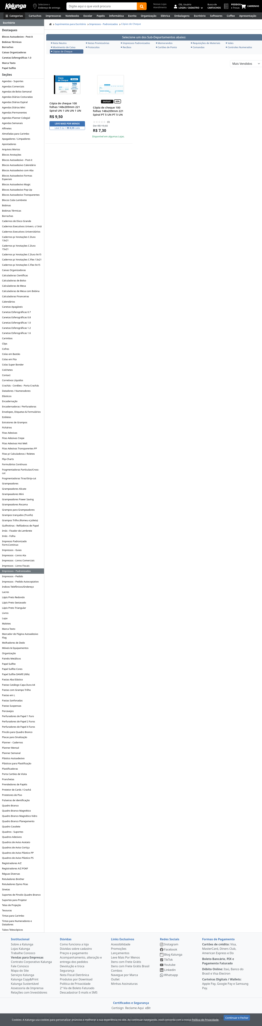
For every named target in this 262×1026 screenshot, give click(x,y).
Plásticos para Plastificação (16, 763)
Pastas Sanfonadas (12, 700)
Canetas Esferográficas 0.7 (16, 312)
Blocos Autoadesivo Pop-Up (17, 189)
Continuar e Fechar (236, 1019)
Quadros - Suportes (12, 831)
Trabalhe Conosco (23, 953)
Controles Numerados (239, 47)
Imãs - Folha (8, 536)
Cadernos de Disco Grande (16, 221)
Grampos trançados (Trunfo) (17, 515)
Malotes (6, 623)
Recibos (126, 47)
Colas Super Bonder (13, 364)
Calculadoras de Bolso (14, 280)
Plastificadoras (10, 768)
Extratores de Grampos (14, 422)
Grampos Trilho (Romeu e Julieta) (20, 520)
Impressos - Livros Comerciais (18, 560)
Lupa (4, 618)
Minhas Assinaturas (124, 984)
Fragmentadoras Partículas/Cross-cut (20, 471)
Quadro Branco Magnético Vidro (19, 816)
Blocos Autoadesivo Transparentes (20, 194)
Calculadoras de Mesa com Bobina (20, 291)
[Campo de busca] (101, 6)
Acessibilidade (120, 944)
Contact (6, 375)
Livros (5, 613)
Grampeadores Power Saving (18, 499)
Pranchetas (8, 779)
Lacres (5, 592)
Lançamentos (120, 953)
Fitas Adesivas (9, 432)
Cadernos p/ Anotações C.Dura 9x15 (21, 254)
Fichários (7, 427)
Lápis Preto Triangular (14, 607)
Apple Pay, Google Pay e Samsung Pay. (225, 983)
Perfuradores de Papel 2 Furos (18, 721)
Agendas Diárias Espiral (15, 102)
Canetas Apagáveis (12, 306)
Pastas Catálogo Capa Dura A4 (18, 684)
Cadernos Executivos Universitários (21, 231)
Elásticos (6, 396)
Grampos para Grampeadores (18, 509)
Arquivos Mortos (11, 149)
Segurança (67, 971)
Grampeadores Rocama (15, 504)
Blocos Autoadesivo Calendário (19, 165)
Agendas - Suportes (12, 81)
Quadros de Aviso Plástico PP (18, 852)
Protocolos (93, 47)
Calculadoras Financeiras (15, 296)
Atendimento (160, 7)
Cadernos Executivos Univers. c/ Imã (21, 226)
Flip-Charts (8, 459)
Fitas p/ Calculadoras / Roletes (18, 453)
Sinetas (6, 889)
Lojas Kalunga (20, 949)
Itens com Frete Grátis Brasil (130, 966)
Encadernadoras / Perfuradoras (19, 406)
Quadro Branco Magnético (16, 810)
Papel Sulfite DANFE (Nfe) (15, 674)
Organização (9, 653)
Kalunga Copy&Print (24, 979)
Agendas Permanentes (14, 112)
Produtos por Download (76, 979)
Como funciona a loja (74, 944)
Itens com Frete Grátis (126, 962)
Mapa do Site (20, 971)
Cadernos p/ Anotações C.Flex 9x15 (21, 264)
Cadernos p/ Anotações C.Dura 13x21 (18, 238)
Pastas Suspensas (11, 705)
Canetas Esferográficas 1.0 (16, 57)
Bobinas (6, 205)
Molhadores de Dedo (13, 642)
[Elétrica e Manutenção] (165, 15)
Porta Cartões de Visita (14, 774)
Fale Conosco (20, 966)
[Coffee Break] (231, 15)
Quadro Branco (10, 805)
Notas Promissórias (97, 43)
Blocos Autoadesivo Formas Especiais (17, 177)
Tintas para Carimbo (13, 915)
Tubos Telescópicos (12, 929)
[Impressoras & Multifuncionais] (53, 15)
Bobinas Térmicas (11, 42)
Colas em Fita (9, 359)
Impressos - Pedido (12, 576)
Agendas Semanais (12, 123)
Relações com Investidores (29, 992)
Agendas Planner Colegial (16, 117)
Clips (4, 343)
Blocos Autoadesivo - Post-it (17, 36)
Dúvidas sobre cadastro (76, 949)
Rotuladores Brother (13, 879)
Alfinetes (6, 128)
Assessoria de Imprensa (27, 988)
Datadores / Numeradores (16, 390)
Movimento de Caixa (63, 47)
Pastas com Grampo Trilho (16, 690)
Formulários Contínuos (14, 464)
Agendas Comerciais (13, 86)
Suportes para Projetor (14, 900)
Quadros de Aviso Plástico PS (17, 857)
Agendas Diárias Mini (13, 107)
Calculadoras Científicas (15, 275)
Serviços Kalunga (22, 975)
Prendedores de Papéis (14, 784)
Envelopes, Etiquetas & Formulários (21, 411)
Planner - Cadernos (12, 742)
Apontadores (9, 144)
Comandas (198, 47)
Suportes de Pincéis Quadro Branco (21, 894)
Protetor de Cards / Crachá (16, 789)
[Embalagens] (182, 15)
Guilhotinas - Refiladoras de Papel (20, 525)
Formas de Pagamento (218, 939)
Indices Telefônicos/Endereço (18, 586)
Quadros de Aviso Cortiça (15, 847)
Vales (229, 43)
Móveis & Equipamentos (15, 648)
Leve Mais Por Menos (125, 957)
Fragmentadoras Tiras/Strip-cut (19, 478)
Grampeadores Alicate (14, 488)
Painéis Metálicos (11, 658)
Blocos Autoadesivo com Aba (17, 170)
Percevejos (8, 711)
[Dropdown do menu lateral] (22, 22)
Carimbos (7, 338)
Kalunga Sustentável (25, 984)
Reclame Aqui (134, 1008)
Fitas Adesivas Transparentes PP (19, 448)
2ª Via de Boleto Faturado (77, 988)
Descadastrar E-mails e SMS (79, 992)
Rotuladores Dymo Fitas (15, 884)
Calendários (8, 301)
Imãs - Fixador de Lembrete (17, 530)
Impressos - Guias (11, 550)
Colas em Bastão (11, 354)
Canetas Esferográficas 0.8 (16, 317)
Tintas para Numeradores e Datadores (17, 922)
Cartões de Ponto (166, 47)
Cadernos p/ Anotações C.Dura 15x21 (18, 247)
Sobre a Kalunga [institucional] (22, 944)
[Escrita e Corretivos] (132, 15)
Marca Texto (8, 63)
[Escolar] (88, 15)
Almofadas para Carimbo (15, 133)
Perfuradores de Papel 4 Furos (18, 726)
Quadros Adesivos (12, 837)
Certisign (118, 1008)
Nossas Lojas (159, 4)
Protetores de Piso (12, 795)
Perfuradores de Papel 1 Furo (18, 716)
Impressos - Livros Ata (14, 555)
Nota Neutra (59, 43)
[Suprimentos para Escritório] (200, 15)
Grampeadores (10, 483)
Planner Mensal (10, 747)
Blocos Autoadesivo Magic (16, 184)
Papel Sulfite (9, 68)
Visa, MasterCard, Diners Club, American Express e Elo (219, 948)
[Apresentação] (248, 15)
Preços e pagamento (74, 953)
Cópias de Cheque (131, 24)
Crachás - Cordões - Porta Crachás (20, 385)
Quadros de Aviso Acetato (16, 842)
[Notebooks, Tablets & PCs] (72, 15)
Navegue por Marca (124, 975)
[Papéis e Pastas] (100, 15)
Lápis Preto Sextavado (14, 602)
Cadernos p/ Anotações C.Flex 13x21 (21, 259)
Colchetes (7, 369)
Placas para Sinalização (14, 737)
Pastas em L (8, 695)
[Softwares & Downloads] (216, 15)
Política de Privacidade (75, 984)
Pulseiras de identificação (16, 800)
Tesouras (7, 910)
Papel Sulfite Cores (12, 669)
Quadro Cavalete (11, 826)
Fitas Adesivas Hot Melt (14, 443)
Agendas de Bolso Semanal (16, 91)
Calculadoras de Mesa (14, 285)
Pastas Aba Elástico (12, 679)
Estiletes (6, 417)
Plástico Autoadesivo (13, 758)
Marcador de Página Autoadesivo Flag (20, 635)
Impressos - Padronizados (16, 571)
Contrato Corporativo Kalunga (31, 962)
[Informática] (116, 15)
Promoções (118, 949)
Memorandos (164, 43)
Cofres (5, 349)
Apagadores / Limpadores (16, 138)
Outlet (115, 979)
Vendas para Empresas (27, 957)
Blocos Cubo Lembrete (14, 200)
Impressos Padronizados (135, 43)
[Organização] (149, 15)
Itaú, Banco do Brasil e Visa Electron (222, 971)
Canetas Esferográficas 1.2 (16, 328)
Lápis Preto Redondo (13, 597)
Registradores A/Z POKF (15, 868)
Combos (116, 971)
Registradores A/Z (11, 863)
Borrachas (7, 47)
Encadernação (9, 401)
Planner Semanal (11, 753)
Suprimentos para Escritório (70, 24)
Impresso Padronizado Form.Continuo (14, 543)
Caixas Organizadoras (14, 52)
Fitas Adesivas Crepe (13, 438)
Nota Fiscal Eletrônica (74, 975)
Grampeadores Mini (13, 494)
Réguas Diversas (11, 873)
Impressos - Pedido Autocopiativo (20, 581)
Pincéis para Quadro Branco (17, 732)
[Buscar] (142, 6)
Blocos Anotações (11, 154)
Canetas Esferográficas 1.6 (16, 333)
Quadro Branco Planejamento (18, 821)
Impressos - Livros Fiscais (15, 565)
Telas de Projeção (11, 905)
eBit (147, 1008)
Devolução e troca (72, 966)
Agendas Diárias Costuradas (17, 96)
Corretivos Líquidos (12, 380)
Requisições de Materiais (205, 43)
